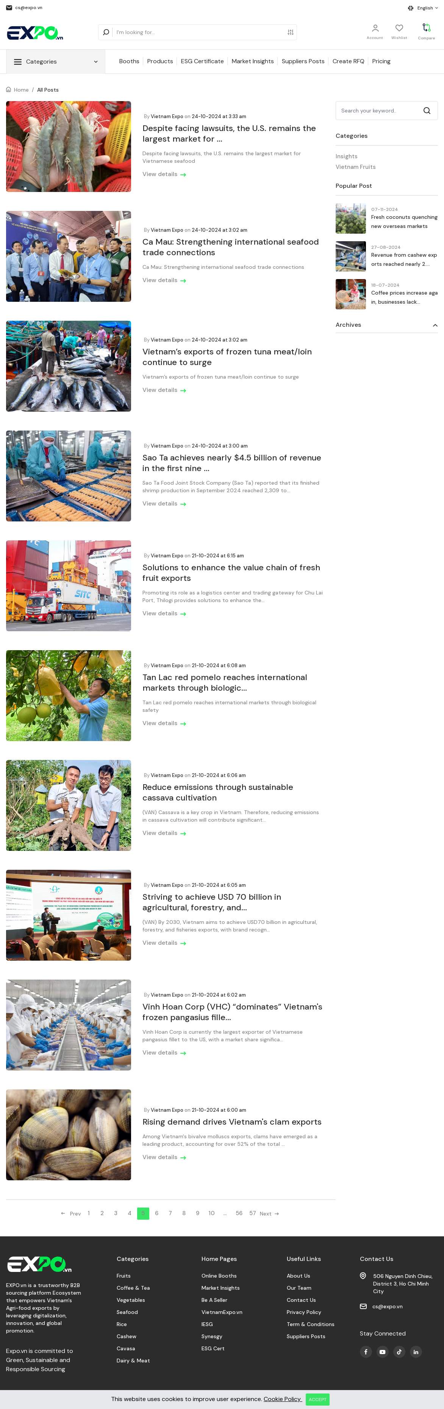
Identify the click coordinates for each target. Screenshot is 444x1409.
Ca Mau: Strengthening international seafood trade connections (230, 247)
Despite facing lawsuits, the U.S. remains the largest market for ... (229, 133)
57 (252, 1213)
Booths (129, 61)
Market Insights (253, 61)
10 (211, 1213)
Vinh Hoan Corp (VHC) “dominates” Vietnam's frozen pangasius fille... (232, 1012)
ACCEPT (318, 1400)
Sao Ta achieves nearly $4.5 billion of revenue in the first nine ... (231, 463)
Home (21, 89)
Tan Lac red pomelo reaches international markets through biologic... (224, 682)
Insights (347, 156)
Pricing (381, 61)
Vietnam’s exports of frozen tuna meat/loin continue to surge (227, 357)
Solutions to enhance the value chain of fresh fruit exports (231, 573)
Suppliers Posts (303, 61)
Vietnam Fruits (356, 167)
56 (239, 1213)
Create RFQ (348, 61)
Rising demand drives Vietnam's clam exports (232, 1121)
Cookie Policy (283, 1399)
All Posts (48, 89)
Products (160, 61)
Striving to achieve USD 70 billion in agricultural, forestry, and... (211, 902)
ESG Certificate (202, 61)
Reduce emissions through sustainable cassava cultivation (217, 792)
